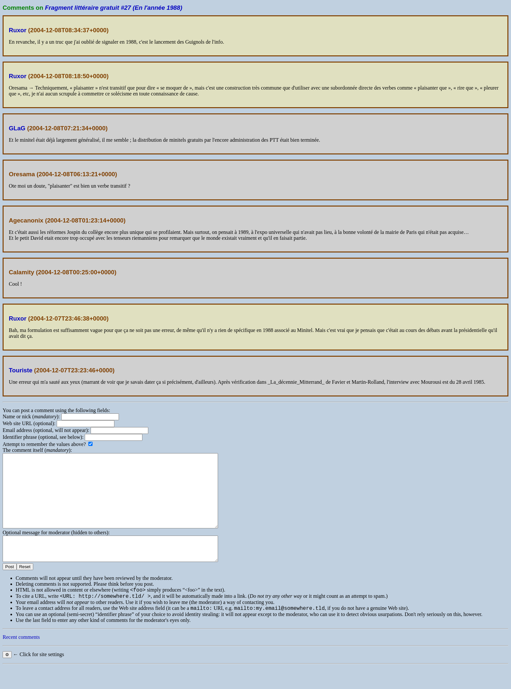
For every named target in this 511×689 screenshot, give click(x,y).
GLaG (17, 128)
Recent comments (21, 659)
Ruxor (17, 30)
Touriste (20, 370)
